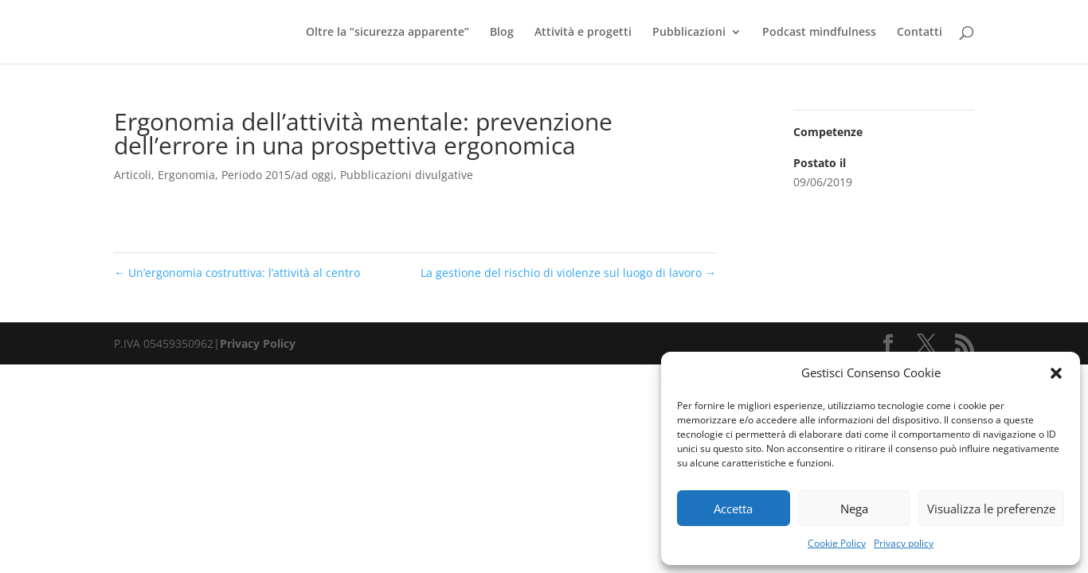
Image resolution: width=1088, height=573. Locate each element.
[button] (1056, 373)
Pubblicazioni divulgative (406, 174)
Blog (502, 32)
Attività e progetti (583, 32)
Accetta (733, 508)
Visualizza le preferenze (991, 508)
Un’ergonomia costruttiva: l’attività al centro (237, 272)
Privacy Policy (257, 343)
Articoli (132, 174)
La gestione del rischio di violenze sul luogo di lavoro (568, 272)
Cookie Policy (837, 543)
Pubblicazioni (689, 32)
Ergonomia (186, 174)
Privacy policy (903, 543)
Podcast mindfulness (819, 32)
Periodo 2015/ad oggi (277, 174)
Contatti (919, 32)
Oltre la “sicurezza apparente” (387, 32)
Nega (854, 508)
